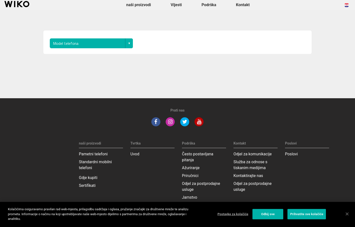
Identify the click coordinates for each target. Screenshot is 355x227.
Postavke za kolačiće (232, 214)
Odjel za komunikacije (252, 154)
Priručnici (190, 175)
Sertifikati (87, 185)
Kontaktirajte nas (248, 175)
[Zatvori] (347, 214)
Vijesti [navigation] (176, 4)
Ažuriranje (191, 167)
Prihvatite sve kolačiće (306, 214)
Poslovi (291, 154)
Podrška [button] (209, 4)
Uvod (134, 154)
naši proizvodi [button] (138, 4)
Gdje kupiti (88, 177)
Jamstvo (189, 197)
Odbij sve (268, 214)
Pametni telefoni (93, 154)
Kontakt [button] (243, 4)
